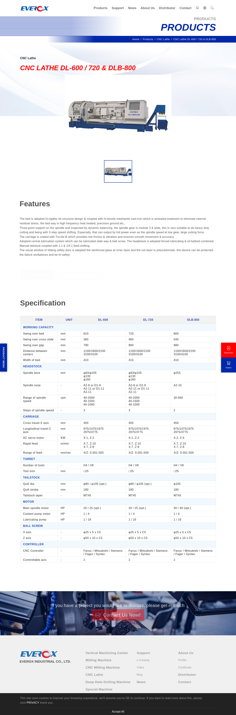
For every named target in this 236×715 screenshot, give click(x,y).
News (132, 8)
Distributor (167, 8)
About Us (148, 8)
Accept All (118, 711)
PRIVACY (33, 702)
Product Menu (3, 357)
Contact (186, 8)
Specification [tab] (37, 275)
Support (118, 8)
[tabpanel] (118, 430)
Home (137, 39)
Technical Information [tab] (78, 276)
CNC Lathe (164, 39)
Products (101, 8)
